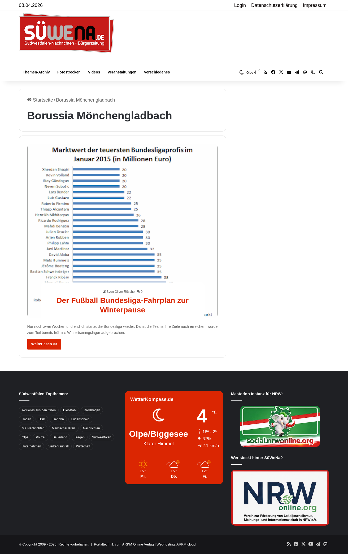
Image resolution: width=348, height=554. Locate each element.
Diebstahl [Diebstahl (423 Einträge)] (69, 410)
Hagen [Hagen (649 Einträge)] (26, 419)
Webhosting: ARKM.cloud (175, 544)
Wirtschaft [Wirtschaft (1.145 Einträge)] (83, 446)
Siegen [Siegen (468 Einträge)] (79, 437)
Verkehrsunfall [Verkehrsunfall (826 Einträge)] (59, 446)
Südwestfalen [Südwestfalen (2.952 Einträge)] (101, 437)
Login (240, 5)
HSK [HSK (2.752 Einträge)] (41, 419)
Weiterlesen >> (44, 344)
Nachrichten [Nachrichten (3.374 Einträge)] (91, 428)
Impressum (315, 5)
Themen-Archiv (36, 72)
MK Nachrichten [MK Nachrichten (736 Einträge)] (33, 428)
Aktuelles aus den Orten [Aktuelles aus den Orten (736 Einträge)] (39, 410)
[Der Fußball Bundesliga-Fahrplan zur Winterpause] (122, 231)
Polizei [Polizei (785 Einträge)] (40, 437)
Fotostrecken (69, 72)
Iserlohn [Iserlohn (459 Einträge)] (58, 419)
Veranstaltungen (122, 72)
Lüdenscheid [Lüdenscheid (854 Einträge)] (80, 419)
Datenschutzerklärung (274, 5)
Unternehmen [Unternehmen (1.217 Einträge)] (31, 446)
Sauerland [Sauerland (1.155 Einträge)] (60, 437)
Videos (94, 72)
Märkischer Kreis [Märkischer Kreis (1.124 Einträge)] (63, 428)
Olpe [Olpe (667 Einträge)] (25, 437)
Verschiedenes (157, 72)
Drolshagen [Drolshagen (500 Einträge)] (92, 410)
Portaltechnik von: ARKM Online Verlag (124, 544)
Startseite (40, 100)
